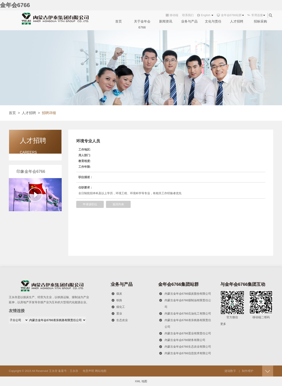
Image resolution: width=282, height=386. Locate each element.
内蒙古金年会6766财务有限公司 (182, 340)
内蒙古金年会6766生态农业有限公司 (185, 346)
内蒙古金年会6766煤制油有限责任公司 (185, 303)
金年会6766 (15, 5)
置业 (116, 313)
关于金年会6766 (142, 24)
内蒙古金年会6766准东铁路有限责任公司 (185, 322)
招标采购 (260, 21)
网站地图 (100, 371)
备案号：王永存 (68, 371)
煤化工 (118, 307)
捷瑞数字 (230, 371)
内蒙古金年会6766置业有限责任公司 (185, 333)
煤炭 (116, 293)
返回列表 (118, 204)
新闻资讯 (165, 21)
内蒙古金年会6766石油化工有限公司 (185, 313)
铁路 (116, 300)
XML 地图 (141, 381)
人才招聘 (236, 21)
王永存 (53, 371)
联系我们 (188, 15)
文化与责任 (213, 21)
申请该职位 (90, 204)
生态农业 (119, 320)
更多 (223, 324)
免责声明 (88, 371)
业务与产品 (189, 21)
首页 (118, 21)
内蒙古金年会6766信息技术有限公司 (185, 353)
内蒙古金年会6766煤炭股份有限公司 (185, 293)
